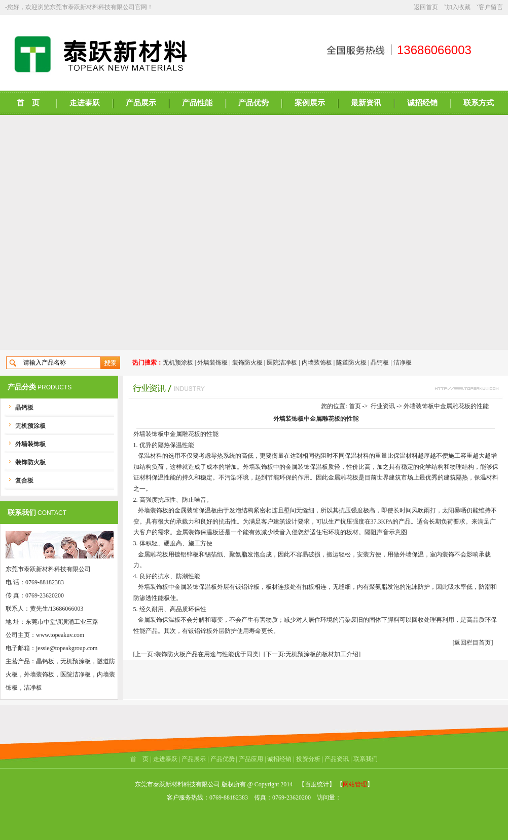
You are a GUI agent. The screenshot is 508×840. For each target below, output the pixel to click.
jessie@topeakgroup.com (66, 648)
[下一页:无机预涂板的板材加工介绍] (312, 654)
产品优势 (253, 103)
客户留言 (491, 7)
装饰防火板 (247, 362)
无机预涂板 (178, 362)
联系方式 (478, 103)
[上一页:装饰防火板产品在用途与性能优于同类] (197, 654)
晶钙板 (380, 362)
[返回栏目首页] (473, 642)
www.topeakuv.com (60, 634)
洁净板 (402, 362)
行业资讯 (383, 406)
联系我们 (365, 759)
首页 (355, 406)
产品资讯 (336, 759)
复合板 (24, 480)
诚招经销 (422, 103)
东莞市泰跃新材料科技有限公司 (92, 7)
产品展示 (141, 103)
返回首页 (426, 7)
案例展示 (310, 103)
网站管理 (355, 784)
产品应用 (251, 759)
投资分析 (308, 759)
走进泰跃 (84, 103)
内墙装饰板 (317, 362)
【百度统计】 (317, 784)
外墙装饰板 (212, 362)
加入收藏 (458, 7)
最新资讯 (366, 103)
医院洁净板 (282, 362)
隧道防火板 (351, 362)
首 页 (28, 103)
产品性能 (197, 103)
